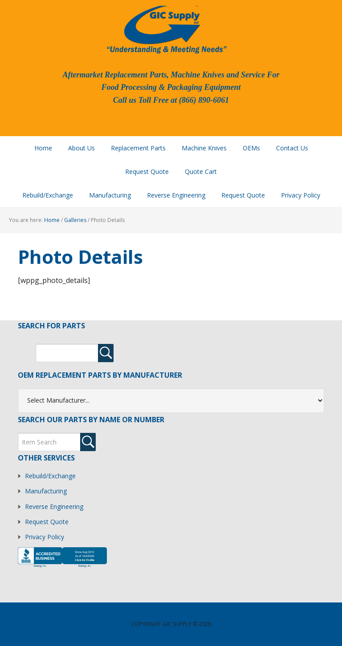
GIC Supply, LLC (165, 29)
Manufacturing (46, 491)
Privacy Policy (44, 537)
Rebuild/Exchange (50, 476)
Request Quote (47, 521)
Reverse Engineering (54, 506)
